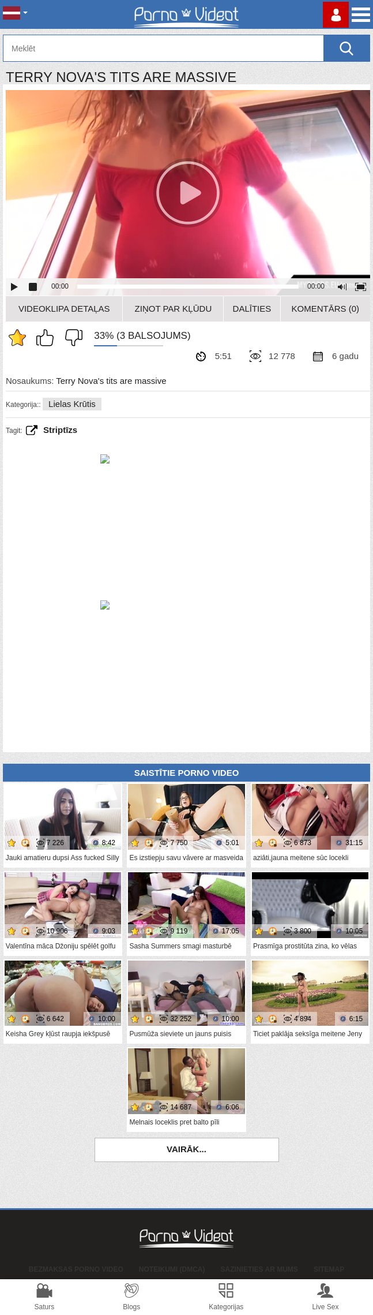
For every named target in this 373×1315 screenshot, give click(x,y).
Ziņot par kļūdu (173, 308)
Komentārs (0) (326, 308)
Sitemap (329, 1269)
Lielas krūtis (72, 404)
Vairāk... (186, 1149)
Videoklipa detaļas (64, 308)
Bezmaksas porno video (76, 1269)
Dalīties (252, 308)
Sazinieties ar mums (259, 1269)
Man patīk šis (47, 337)
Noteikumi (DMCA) (172, 1269)
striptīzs (60, 430)
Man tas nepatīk (70, 337)
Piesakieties (336, 15)
